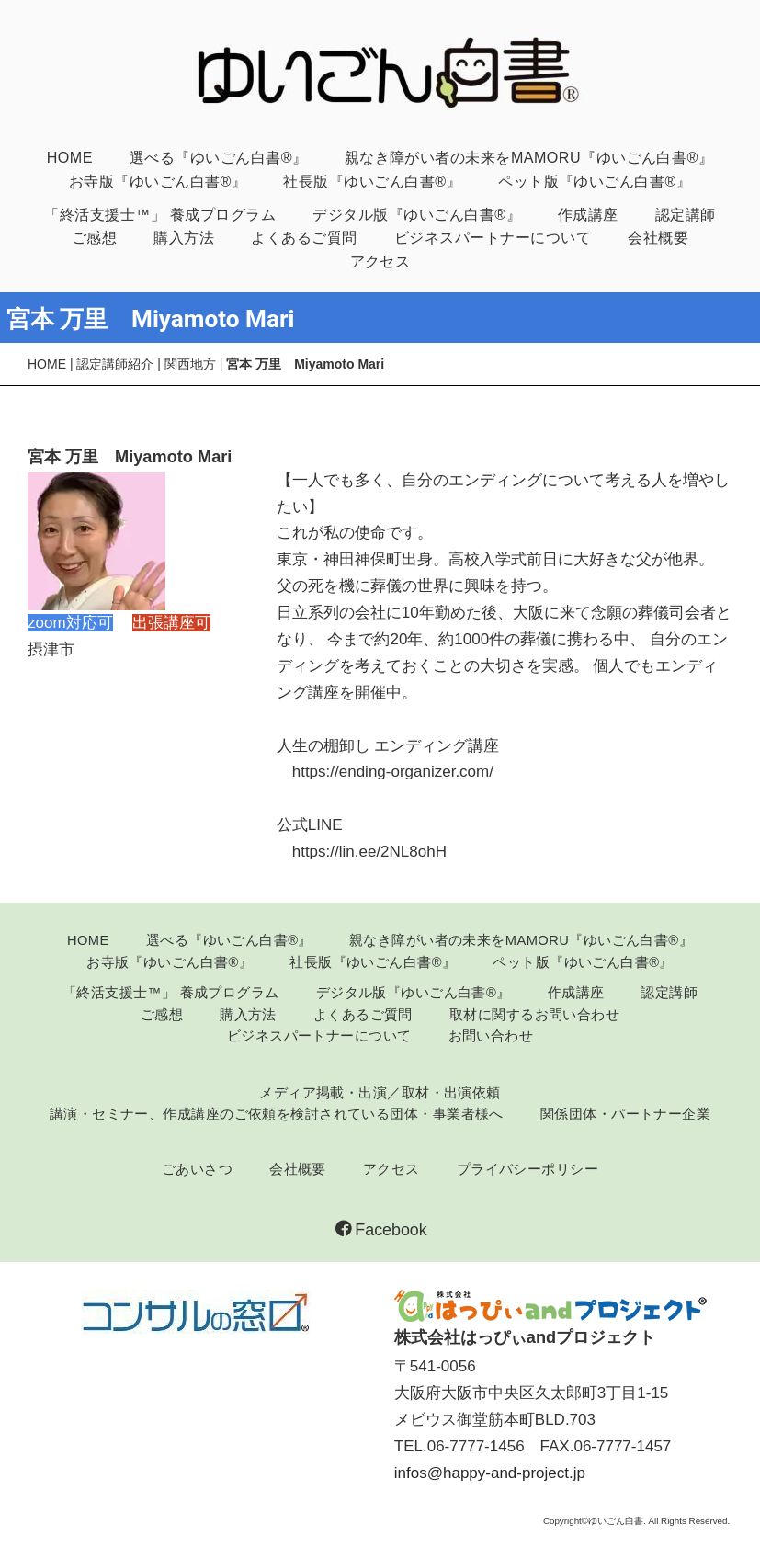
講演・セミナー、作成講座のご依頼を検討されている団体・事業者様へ (277, 1114)
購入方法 (183, 237)
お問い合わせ (491, 1036)
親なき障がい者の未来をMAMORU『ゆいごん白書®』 (529, 157)
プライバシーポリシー (527, 1169)
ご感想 (94, 237)
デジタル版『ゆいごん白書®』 (416, 214)
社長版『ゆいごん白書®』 (372, 181)
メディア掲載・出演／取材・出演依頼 (380, 1093)
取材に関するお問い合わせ (534, 1014)
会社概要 (658, 237)
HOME (70, 157)
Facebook (380, 1230)
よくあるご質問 (304, 237)
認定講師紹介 (114, 364)
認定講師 (685, 214)
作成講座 (588, 214)
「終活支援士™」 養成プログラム (160, 214)
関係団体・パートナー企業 (625, 1114)
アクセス (380, 261)
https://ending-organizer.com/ (392, 771)
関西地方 (190, 364)
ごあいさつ (197, 1169)
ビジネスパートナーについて (492, 237)
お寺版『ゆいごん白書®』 (158, 181)
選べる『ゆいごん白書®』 (219, 157)
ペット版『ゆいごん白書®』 (594, 181)
